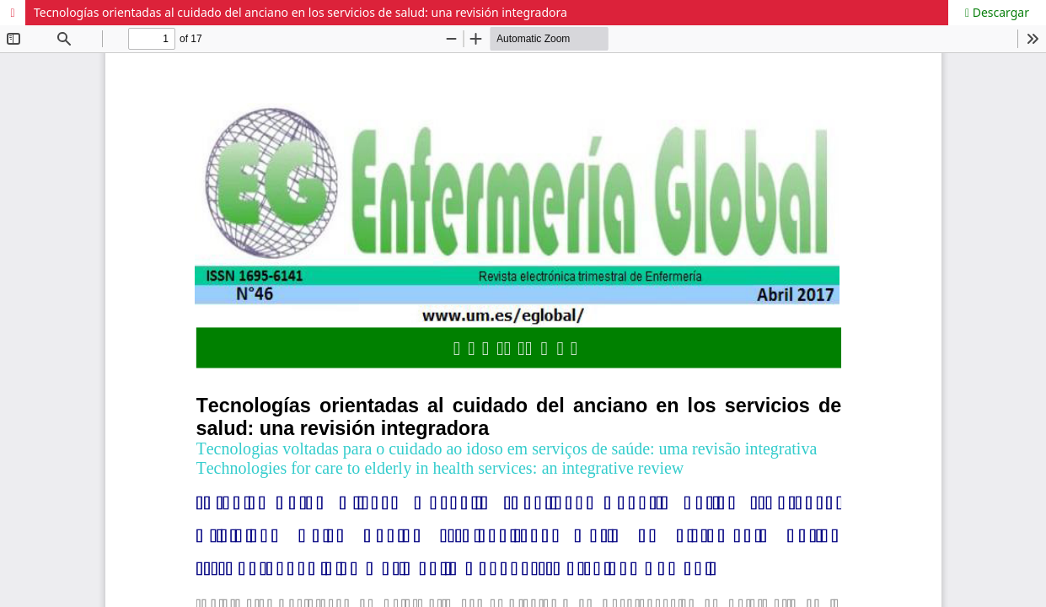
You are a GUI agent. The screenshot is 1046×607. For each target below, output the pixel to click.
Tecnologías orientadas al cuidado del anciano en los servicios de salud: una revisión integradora (300, 12)
